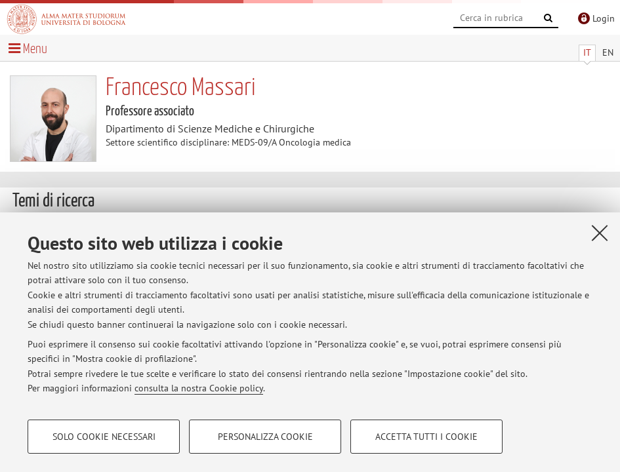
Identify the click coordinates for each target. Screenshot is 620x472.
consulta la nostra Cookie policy (198, 388)
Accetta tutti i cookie (426, 436)
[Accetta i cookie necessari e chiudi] (599, 232)
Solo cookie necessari (103, 436)
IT (587, 52)
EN (607, 52)
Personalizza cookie (265, 436)
